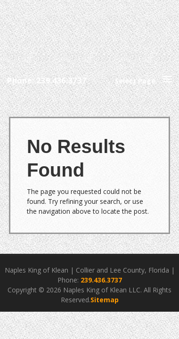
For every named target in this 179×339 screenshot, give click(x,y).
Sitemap (104, 299)
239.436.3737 (101, 279)
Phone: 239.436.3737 (46, 80)
